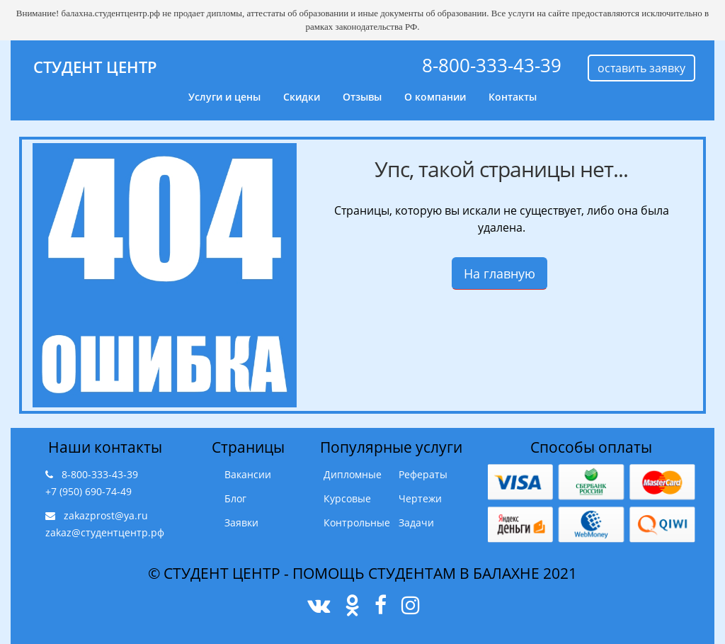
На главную (499, 273)
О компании (435, 96)
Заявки (241, 522)
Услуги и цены (224, 96)
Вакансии (247, 474)
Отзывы (362, 96)
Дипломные (353, 474)
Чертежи (420, 498)
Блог (235, 498)
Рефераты (423, 474)
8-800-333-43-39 (491, 65)
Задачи (416, 522)
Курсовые (347, 498)
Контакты (513, 96)
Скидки (301, 96)
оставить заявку (641, 68)
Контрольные (357, 522)
